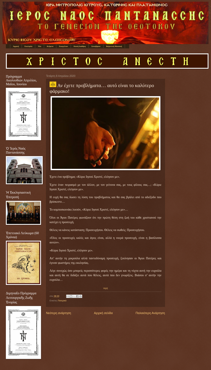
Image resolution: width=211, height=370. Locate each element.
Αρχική (16, 46)
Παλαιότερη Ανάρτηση (150, 313)
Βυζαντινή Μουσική (114, 46)
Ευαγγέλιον (63, 46)
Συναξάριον (95, 46)
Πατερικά (62, 300)
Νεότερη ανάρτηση (58, 313)
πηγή (105, 288)
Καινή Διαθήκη (80, 46)
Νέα (39, 46)
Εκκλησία (28, 46)
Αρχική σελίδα (103, 313)
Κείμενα (50, 46)
